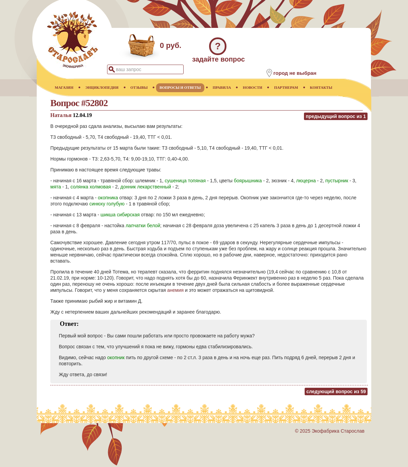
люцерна (306, 180)
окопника (108, 197)
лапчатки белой (142, 225)
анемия (175, 290)
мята (55, 186)
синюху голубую (107, 203)
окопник (115, 357)
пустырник (336, 180)
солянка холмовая (90, 186)
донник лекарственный (145, 186)
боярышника (248, 180)
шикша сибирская (120, 214)
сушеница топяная (185, 180)
